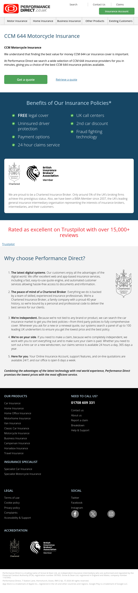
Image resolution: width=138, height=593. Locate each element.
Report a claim (79, 420)
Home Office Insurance (17, 413)
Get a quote (26, 79)
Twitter (75, 497)
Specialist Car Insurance (18, 469)
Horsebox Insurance (16, 448)
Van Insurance (12, 423)
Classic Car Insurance (16, 428)
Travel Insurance (14, 453)
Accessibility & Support (17, 517)
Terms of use (11, 497)
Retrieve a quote (66, 80)
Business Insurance (69, 21)
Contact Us (99, 4)
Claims (120, 4)
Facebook (77, 502)
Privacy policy (12, 507)
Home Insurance (14, 408)
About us (76, 415)
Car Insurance (12, 403)
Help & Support (80, 430)
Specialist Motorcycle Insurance (22, 474)
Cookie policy (12, 502)
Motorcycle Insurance (17, 433)
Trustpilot (8, 244)
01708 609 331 (83, 402)
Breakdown (77, 425)
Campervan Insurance (17, 443)
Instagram (77, 507)
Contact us (77, 410)
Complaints (10, 512)
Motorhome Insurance (17, 418)
